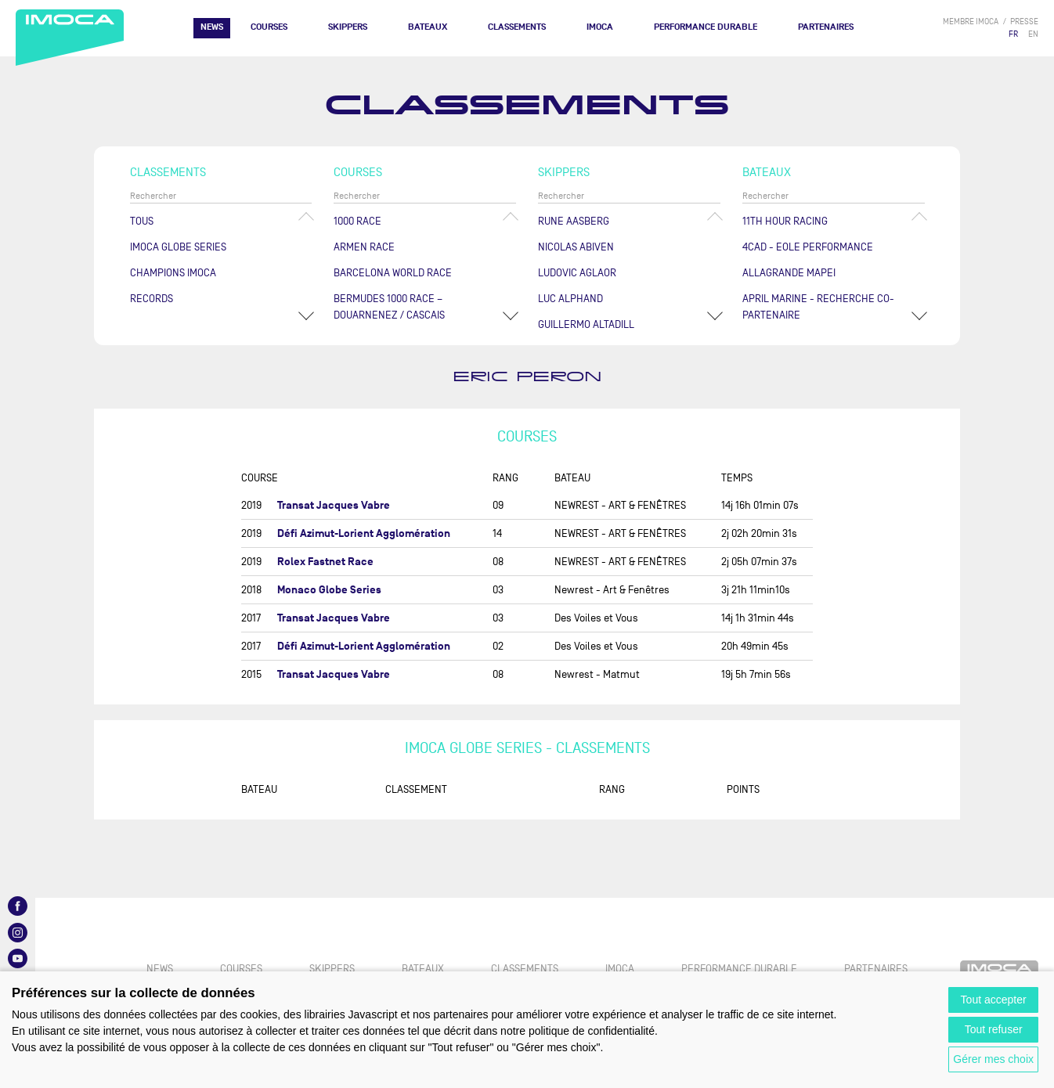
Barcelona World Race (393, 273)
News (211, 27)
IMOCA (600, 27)
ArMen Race (364, 247)
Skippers (347, 27)
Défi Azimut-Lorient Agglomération (363, 533)
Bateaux (427, 27)
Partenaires (826, 27)
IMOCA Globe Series (178, 247)
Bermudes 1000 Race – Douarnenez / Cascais (389, 307)
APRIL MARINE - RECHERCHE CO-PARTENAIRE (818, 307)
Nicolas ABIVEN (576, 247)
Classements (517, 27)
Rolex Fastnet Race (325, 561)
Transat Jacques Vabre (333, 505)
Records (151, 298)
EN (1033, 34)
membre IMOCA (970, 21)
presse (1024, 21)
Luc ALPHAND (570, 298)
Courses (269, 27)
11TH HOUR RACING (785, 221)
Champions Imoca (173, 273)
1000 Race (357, 221)
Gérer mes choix (993, 1059)
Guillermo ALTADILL (586, 324)
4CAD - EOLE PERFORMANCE (807, 247)
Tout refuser (994, 1029)
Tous (141, 221)
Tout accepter (994, 999)
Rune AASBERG (573, 221)
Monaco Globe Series (329, 589)
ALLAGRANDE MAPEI (789, 273)
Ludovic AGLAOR (577, 273)
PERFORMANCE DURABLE (705, 27)
